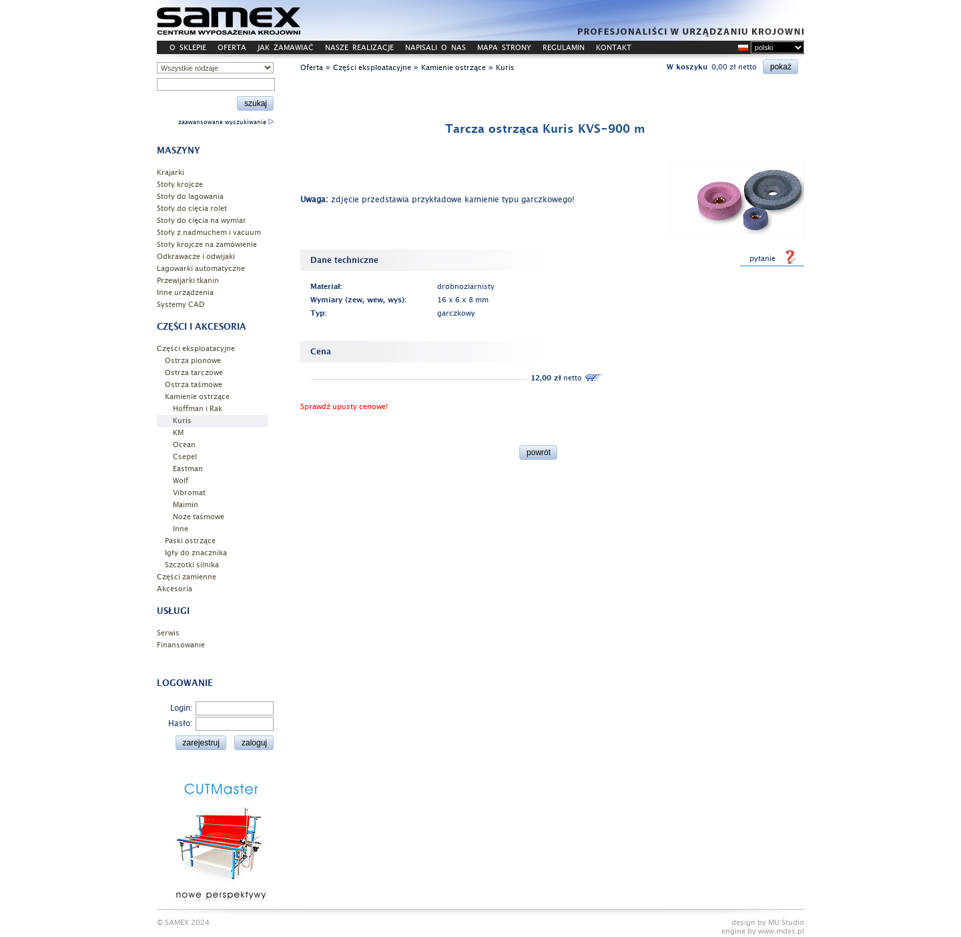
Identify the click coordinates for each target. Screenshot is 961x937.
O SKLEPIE (188, 47)
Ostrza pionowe (193, 360)
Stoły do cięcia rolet (192, 208)
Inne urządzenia (185, 292)
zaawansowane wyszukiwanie (226, 122)
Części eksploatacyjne (196, 348)
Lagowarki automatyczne (201, 268)
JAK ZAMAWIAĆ (286, 47)
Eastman (188, 468)
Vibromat (189, 493)
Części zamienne (186, 577)
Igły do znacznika (196, 553)
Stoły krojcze (180, 184)
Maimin (185, 505)
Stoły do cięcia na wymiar (201, 220)
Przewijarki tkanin (188, 280)
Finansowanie (181, 645)
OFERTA (232, 47)
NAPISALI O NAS (435, 47)
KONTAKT (613, 47)
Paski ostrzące (190, 541)
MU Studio (786, 922)
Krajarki (170, 172)
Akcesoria (174, 589)
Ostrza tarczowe (194, 372)
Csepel (185, 456)
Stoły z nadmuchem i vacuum (209, 232)
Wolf (180, 481)
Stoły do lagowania (190, 196)
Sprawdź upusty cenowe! (344, 406)
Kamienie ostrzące (197, 396)
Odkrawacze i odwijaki (196, 256)
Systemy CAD (180, 304)
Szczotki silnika (192, 565)
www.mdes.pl (781, 931)
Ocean (184, 444)
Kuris (182, 420)
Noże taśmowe (198, 517)
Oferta (311, 67)
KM (178, 432)
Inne (180, 529)
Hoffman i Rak (197, 408)
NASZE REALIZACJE (359, 47)
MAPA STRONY (504, 47)
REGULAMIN (564, 47)
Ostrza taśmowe (193, 384)
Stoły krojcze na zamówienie (207, 244)
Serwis (168, 633)
